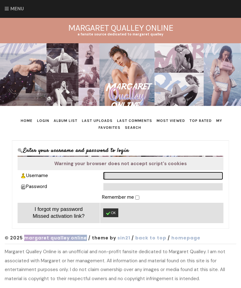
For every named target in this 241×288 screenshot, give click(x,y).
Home (27, 120)
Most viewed (171, 120)
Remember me (118, 197)
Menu (17, 9)
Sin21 (123, 238)
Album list (66, 120)
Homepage (186, 238)
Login (43, 120)
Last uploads (97, 120)
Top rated (201, 120)
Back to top (150, 238)
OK (111, 213)
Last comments (134, 120)
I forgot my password (59, 209)
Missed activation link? (58, 216)
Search (133, 127)
